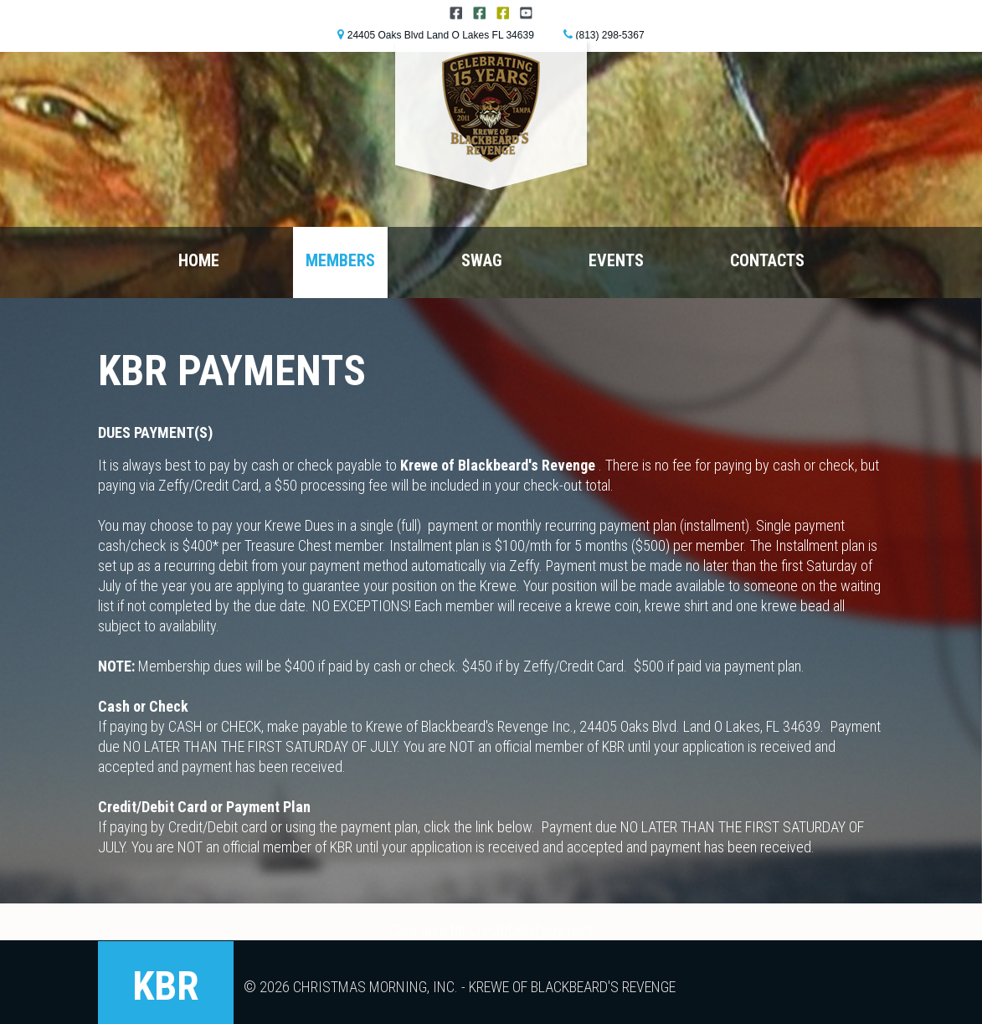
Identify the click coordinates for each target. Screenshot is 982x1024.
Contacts (767, 260)
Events (616, 260)
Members (340, 260)
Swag (481, 260)
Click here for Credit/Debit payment (491, 930)
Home (198, 260)
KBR (165, 986)
